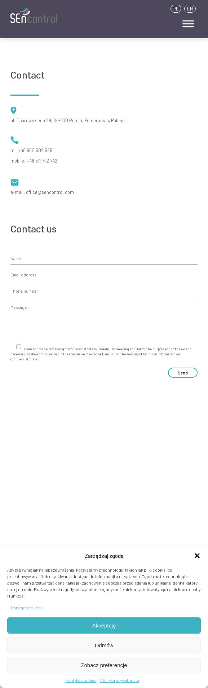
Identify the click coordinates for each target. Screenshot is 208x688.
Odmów (104, 645)
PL (175, 9)
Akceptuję (104, 625)
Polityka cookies (81, 680)
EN (190, 9)
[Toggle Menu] (188, 23)
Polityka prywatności (119, 680)
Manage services (27, 607)
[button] (197, 555)
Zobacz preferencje (104, 665)
